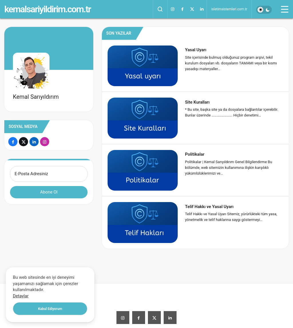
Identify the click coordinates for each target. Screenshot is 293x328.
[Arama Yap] (160, 9)
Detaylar (21, 296)
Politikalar (194, 154)
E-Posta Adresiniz (31, 173)
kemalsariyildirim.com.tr (47, 9)
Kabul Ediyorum (50, 309)
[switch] (264, 10)
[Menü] (285, 9)
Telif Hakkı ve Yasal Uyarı (209, 206)
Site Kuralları (197, 101)
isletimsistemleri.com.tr (229, 9)
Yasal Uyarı (195, 49)
